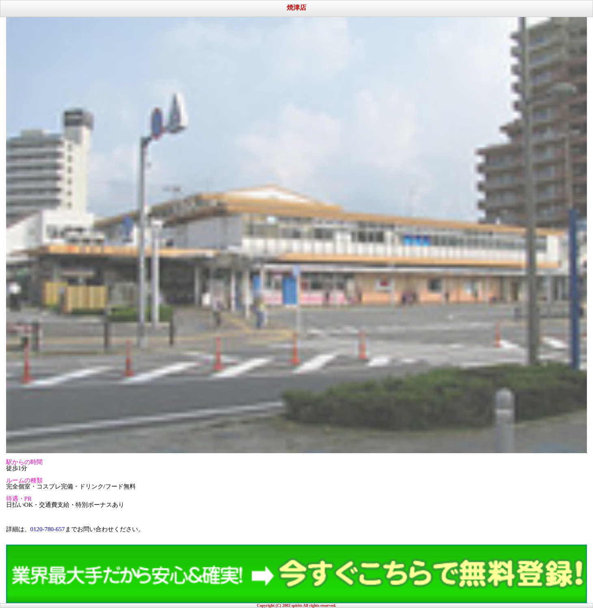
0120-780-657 (47, 529)
